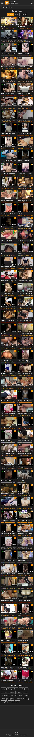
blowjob (12, 55)
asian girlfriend (5, 522)
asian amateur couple (26, 548)
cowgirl (12, 535)
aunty (22, 689)
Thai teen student (5, 440)
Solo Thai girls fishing (23, 614)
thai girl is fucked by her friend (25, 373)
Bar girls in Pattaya (22, 40)
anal (18, 428)
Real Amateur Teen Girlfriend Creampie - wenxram (25, 453)
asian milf (16, 188)
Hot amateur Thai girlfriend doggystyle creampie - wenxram (9, 347)
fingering (23, 482)
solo (18, 55)
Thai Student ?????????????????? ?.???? (9, 280)
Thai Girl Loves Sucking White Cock (9, 587)
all (26, 689)
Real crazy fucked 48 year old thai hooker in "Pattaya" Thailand (9, 120)
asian (2, 28)
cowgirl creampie (27, 428)
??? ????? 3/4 (20, 507)
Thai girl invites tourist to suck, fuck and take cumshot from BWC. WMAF (9, 227)
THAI (2, 253)
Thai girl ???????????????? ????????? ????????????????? (25, 680)
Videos (9, 7)
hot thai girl (7, 121)
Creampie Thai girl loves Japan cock (9, 427)
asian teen (20, 148)
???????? (3, 148)
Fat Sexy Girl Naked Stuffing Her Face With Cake (25, 533)
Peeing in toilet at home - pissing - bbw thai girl (25, 93)
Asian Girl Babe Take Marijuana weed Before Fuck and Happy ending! (25, 293)
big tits (2, 95)
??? (10, 148)
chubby (30, 535)
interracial (7, 55)
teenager (16, 202)
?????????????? (21, 253)
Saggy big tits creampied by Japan (9, 173)
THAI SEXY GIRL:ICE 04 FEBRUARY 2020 (9, 640)
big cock (27, 68)
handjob (13, 695)
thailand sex (25, 41)
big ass (23, 95)
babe (27, 468)
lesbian (18, 692)
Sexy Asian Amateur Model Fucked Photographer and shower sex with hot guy (25, 547)
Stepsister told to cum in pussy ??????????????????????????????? (9, 680)
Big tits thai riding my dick (24, 600)
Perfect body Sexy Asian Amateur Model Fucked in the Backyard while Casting (9, 520)
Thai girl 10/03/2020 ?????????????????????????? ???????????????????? (9, 147)
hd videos (7, 28)
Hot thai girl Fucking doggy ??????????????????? (25, 520)
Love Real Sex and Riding (8, 627)
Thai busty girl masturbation (8, 547)
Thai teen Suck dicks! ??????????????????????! (9, 307)
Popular (10, 14)
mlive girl (19, 213)
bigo (15, 689)
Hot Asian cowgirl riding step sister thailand (25, 667)
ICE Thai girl (20, 480)
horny (28, 135)
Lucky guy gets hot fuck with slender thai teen (25, 467)
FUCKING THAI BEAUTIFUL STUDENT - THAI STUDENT (25, 227)
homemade (10, 95)
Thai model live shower (23, 360)
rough (4, 702)
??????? (7, 148)
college (11, 268)
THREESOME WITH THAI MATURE (25, 187)
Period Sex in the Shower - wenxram (25, 413)
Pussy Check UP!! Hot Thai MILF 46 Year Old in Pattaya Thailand (25, 333)
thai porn (14, 175)
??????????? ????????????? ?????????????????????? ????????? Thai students (9, 507)
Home (3, 7)
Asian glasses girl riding (7, 654)
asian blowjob (13, 495)
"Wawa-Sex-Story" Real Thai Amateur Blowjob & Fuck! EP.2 (9, 467)
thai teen (28, 255)
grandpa (11, 108)
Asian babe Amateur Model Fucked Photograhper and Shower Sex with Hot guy (25, 560)
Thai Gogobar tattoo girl (7, 493)
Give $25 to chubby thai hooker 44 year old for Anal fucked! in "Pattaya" (9, 453)
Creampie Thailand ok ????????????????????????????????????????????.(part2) (25, 147)
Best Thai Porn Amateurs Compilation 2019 (9, 387)
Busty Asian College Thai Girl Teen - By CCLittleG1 (9, 533)
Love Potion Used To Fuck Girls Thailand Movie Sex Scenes (9, 40)
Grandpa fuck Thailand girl (8, 107)
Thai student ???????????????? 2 (9, 373)
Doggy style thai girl (22, 640)
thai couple (14, 362)
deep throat (15, 81)
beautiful (28, 682)
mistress (5, 695)
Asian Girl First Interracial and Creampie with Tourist (25, 587)
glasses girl (9, 655)
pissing (27, 95)
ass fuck (15, 268)
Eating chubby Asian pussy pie (25, 307)
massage (5, 699)
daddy (10, 689)
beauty (30, 442)
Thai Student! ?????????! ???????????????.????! (9, 400)
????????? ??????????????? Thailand (25, 173)
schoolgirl (27, 28)
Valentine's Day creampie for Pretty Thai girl (25, 347)
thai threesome (11, 602)
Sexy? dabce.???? (22, 654)
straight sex (6, 322)
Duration (23, 14)
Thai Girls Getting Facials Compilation (25, 280)
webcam (23, 81)
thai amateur (13, 121)
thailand (19, 41)
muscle (11, 702)
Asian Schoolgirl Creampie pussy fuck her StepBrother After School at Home (25, 267)
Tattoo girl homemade (23, 160)
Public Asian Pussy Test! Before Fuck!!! (25, 66)
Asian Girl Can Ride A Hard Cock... (25, 80)
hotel (17, 702)
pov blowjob (26, 615)
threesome (13, 41)
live (27, 55)
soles (8, 215)
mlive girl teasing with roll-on (8, 240)
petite (22, 28)
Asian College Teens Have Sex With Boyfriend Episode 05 (25, 440)
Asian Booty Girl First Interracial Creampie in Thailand (9, 53)
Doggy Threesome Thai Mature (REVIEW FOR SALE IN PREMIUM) (25, 107)
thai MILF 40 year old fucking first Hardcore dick (9, 187)
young (4, 692)
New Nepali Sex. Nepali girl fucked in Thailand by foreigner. (25, 387)
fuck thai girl (13, 682)
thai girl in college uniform (8, 560)
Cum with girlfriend (6, 360)
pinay (20, 695)
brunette (23, 468)
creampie (23, 121)
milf (26, 135)
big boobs (27, 188)
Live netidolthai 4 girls (23, 53)
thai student (27, 148)
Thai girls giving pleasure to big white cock (9, 66)
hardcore (11, 455)
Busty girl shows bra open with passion (25, 133)
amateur (28, 121)
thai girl (15, 468)
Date (16, 14)
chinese (23, 295)
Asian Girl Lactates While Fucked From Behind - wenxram (25, 320)
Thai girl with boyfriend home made (9, 480)
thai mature (10, 308)
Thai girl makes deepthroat (8, 80)
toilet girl (3, 26)
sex (31, 375)
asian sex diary (15, 148)
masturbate (27, 228)
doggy (5, 135)
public (27, 295)
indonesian (20, 699)
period (30, 415)
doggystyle (27, 375)
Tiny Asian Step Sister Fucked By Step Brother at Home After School (9, 573)
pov (6, 95)
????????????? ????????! (7, 293)
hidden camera (14, 28)
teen (15, 68)
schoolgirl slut (21, 26)
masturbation (4, 548)
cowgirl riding (21, 427)
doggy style (13, 162)
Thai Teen (3, 333)
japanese (3, 175)
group (28, 108)
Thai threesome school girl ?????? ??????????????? (9, 600)
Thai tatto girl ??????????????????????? (9, 667)
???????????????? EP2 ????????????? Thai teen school (9, 267)
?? (6, 495)
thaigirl (15, 655)
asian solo (23, 55)
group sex (15, 335)
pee (31, 95)
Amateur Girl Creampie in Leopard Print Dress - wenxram (25, 120)
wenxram (25, 415)
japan (7, 175)
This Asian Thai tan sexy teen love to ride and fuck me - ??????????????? (25, 573)
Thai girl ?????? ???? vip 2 (24, 493)
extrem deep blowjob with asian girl (25, 240)
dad (15, 108)
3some (22, 562)
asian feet (3, 215)
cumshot (6, 188)
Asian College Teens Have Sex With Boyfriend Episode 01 (9, 614)
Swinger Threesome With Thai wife (25, 200)
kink (32, 322)
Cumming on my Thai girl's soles (9, 213)
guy (28, 699)
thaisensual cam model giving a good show (9, 160)
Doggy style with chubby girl (8, 133)
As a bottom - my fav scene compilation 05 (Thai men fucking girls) (9, 320)
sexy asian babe (28, 562)
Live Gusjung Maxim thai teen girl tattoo (9, 413)
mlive (22, 495)
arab (25, 692)
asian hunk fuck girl (15, 322)
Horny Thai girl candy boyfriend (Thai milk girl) (25, 400)
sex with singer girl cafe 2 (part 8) (10, 255)
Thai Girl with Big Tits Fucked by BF (9, 93)
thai (11, 81)
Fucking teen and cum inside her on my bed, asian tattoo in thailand (9, 200)
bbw (26, 535)
